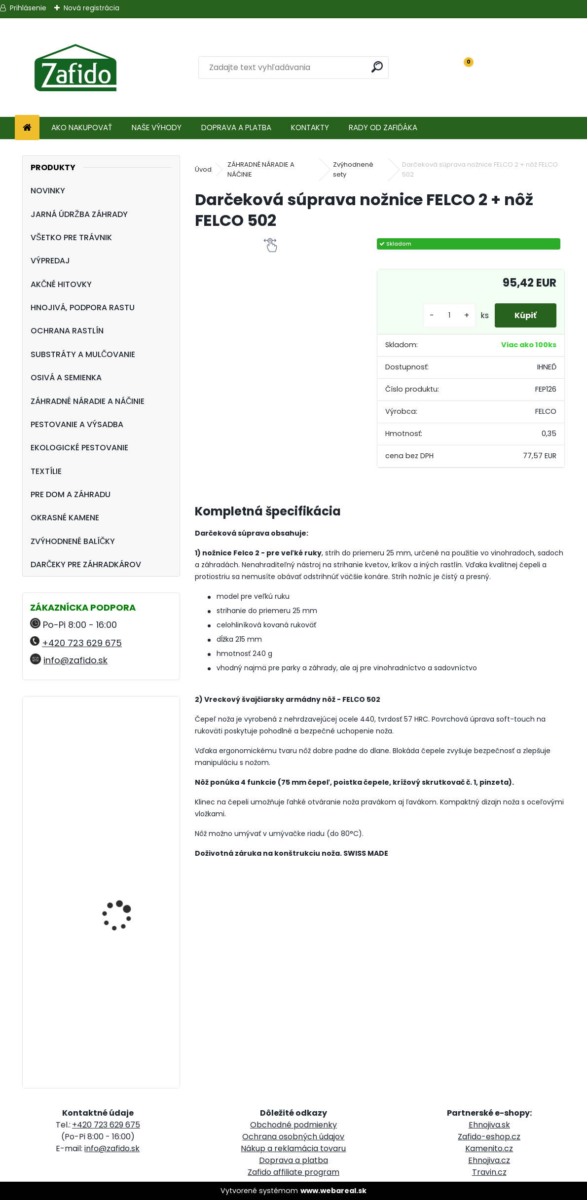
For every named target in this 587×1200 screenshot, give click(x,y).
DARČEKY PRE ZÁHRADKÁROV (86, 564)
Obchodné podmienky (293, 1124)
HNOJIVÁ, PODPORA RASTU (83, 307)
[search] (377, 67)
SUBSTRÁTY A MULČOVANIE (83, 354)
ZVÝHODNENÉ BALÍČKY (73, 541)
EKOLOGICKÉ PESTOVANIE (79, 447)
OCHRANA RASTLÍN (67, 330)
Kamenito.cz (489, 1148)
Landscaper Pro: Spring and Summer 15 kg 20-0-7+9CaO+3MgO (126, 1004)
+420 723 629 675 (82, 643)
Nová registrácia (91, 8)
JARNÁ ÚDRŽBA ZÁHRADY (79, 214)
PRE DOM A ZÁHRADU (70, 494)
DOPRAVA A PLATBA (236, 127)
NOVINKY (48, 190)
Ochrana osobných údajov (293, 1136)
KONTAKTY (310, 127)
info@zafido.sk (75, 660)
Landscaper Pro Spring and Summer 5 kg (126, 747)
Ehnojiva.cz (489, 1160)
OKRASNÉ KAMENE (65, 517)
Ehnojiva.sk (489, 1124)
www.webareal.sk (333, 1191)
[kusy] (449, 315)
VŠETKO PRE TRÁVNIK (71, 237)
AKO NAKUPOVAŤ (81, 127)
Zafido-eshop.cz (489, 1136)
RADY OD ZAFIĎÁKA (383, 127)
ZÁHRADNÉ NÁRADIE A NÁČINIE (88, 401)
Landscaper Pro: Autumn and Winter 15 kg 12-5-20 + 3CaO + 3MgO (129, 888)
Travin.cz (489, 1172)
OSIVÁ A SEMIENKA (66, 377)
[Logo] (75, 67)
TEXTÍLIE (46, 471)
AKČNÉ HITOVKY (61, 284)
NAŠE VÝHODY (157, 127)
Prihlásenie (28, 8)
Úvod (203, 169)
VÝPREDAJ (50, 260)
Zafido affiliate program (293, 1172)
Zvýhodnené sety (353, 169)
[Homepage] (27, 128)
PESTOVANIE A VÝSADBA (77, 424)
